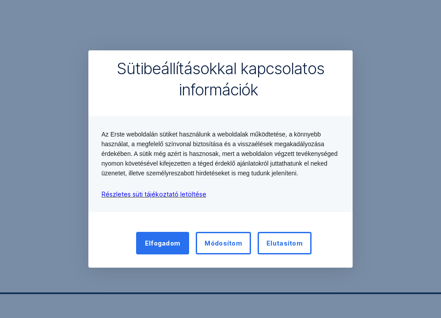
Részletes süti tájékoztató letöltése (154, 194)
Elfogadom (163, 243)
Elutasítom (284, 243)
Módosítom (223, 243)
